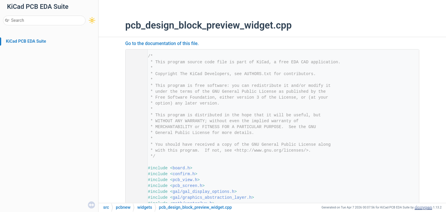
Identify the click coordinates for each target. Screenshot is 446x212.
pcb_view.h (185, 180)
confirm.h (184, 174)
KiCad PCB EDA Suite (26, 41)
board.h (181, 168)
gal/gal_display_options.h (203, 191)
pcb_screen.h (187, 185)
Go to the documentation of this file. (162, 43)
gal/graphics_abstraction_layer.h (212, 197)
